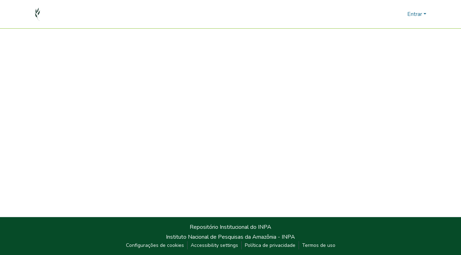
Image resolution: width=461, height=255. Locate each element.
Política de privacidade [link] (270, 245)
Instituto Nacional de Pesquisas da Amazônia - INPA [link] (230, 237)
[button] (38, 14)
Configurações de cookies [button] (155, 245)
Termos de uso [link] (318, 245)
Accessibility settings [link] (214, 245)
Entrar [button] (415, 14)
